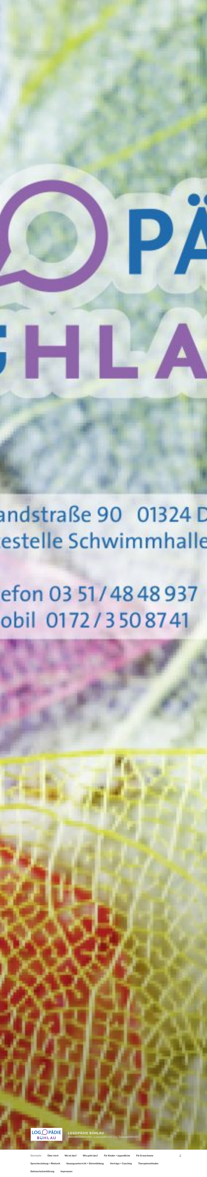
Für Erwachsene (144, 1155)
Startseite (35, 1155)
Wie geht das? (90, 1155)
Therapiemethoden (148, 1163)
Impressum (66, 1171)
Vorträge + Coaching (121, 1163)
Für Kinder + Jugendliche (117, 1155)
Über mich (52, 1155)
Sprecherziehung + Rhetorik (45, 1163)
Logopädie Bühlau (86, 1133)
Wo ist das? (71, 1155)
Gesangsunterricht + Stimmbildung (85, 1163)
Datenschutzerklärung (42, 1171)
